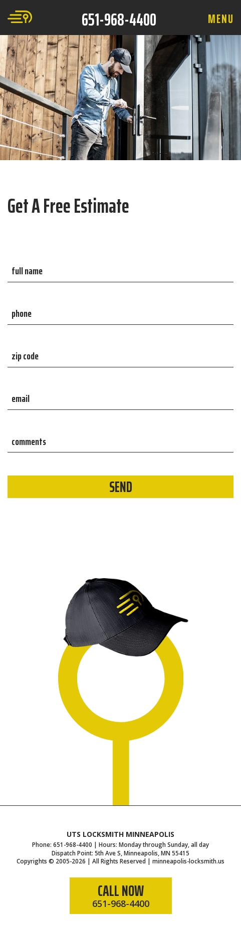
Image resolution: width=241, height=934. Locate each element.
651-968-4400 (119, 19)
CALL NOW (120, 894)
